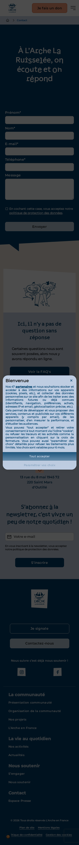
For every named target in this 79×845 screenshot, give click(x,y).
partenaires (24, 386)
